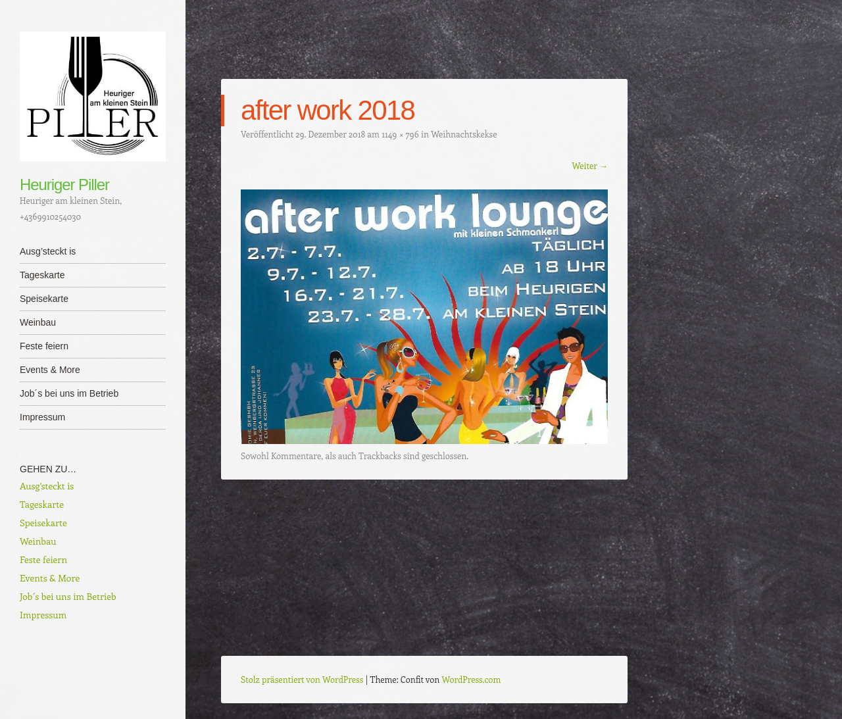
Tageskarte (42, 275)
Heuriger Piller (64, 184)
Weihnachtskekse (464, 133)
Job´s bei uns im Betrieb (69, 393)
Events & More (50, 369)
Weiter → (590, 165)
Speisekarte (44, 298)
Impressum (42, 417)
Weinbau (38, 322)
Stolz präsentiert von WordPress (302, 679)
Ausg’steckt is (48, 251)
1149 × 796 (400, 133)
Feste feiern (44, 346)
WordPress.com (471, 679)
